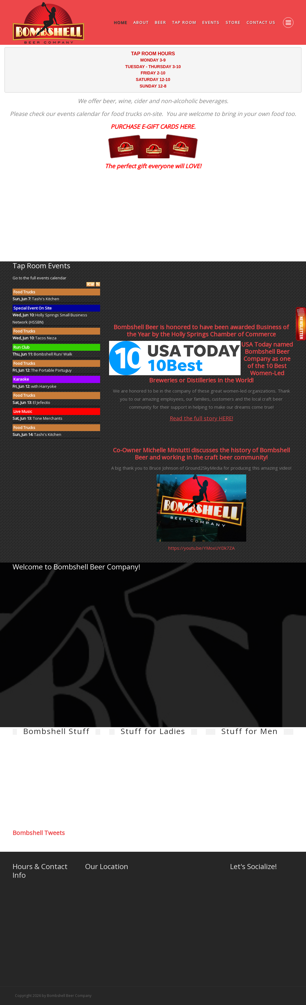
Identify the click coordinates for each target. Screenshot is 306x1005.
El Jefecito (41, 402)
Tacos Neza (45, 338)
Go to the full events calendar (39, 278)
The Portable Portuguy (51, 370)
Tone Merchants (47, 418)
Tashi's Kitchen (45, 298)
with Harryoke (43, 386)
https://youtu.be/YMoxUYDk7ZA (201, 548)
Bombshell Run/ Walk (53, 354)
